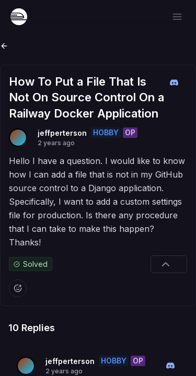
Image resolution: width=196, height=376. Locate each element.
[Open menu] (177, 16)
